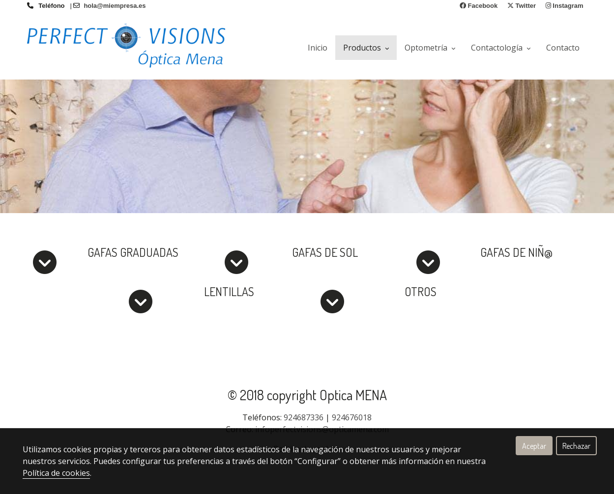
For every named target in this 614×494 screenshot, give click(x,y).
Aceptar (534, 446)
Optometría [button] (430, 47)
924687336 (303, 417)
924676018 (352, 417)
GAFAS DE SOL (325, 252)
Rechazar (576, 446)
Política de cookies (56, 472)
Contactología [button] (500, 47)
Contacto (563, 47)
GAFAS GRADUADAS (133, 252)
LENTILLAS (229, 291)
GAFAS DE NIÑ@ (516, 252)
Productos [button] (366, 47)
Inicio (317, 47)
